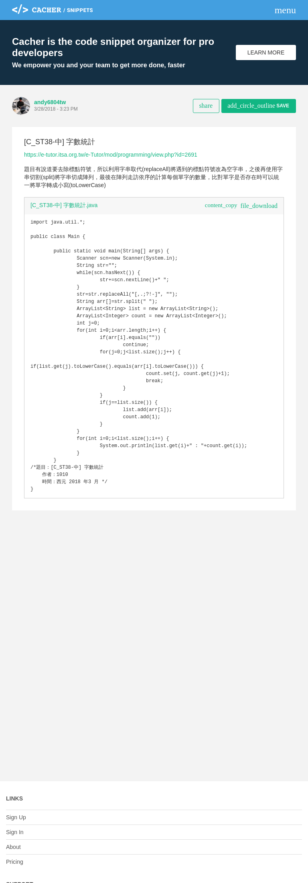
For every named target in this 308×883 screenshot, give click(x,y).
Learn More (266, 52)
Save (258, 105)
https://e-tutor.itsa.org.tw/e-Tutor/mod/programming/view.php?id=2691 (110, 154)
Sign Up (16, 817)
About (13, 847)
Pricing (14, 862)
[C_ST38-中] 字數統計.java (63, 205)
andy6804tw (50, 102)
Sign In (15, 832)
